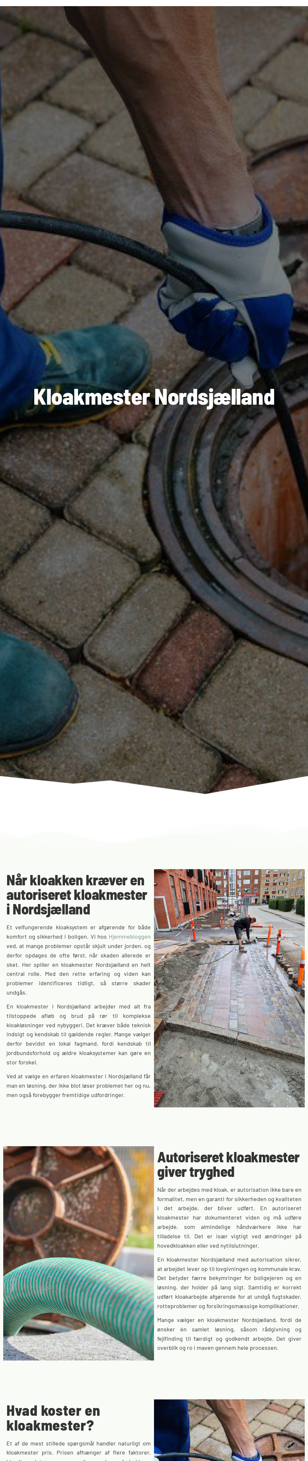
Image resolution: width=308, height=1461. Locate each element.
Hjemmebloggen (130, 936)
